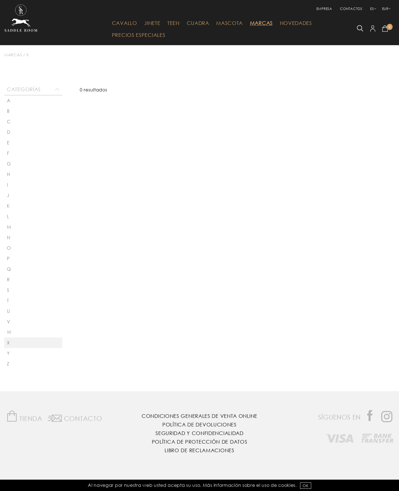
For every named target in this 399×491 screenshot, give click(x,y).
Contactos (351, 8)
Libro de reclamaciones (199, 450)
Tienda (24, 416)
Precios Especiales (138, 35)
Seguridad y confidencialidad (199, 433)
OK (305, 485)
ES (372, 8)
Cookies (286, 485)
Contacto (75, 417)
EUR (385, 8)
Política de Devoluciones (199, 424)
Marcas (261, 23)
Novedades (296, 23)
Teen (173, 23)
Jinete (152, 23)
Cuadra (198, 23)
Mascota (229, 23)
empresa (324, 8)
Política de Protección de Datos (199, 442)
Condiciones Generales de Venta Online (199, 416)
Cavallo (124, 23)
